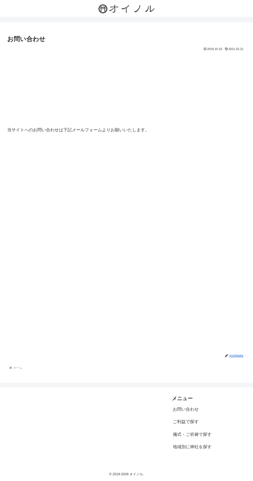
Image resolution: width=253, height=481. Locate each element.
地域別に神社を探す (192, 446)
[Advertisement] (126, 88)
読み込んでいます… (126, 235)
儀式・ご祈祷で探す (192, 434)
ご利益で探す (186, 421)
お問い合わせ (186, 409)
